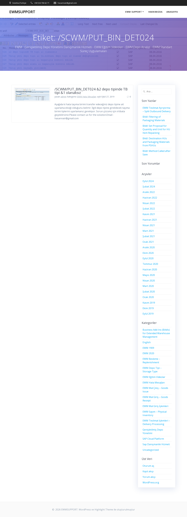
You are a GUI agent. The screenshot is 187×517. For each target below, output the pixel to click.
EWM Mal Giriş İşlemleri (155, 406)
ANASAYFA (172, 11)
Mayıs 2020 (149, 275)
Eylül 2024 (148, 181)
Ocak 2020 (148, 297)
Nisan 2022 (149, 203)
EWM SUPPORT (133, 11)
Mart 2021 (148, 230)
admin (63, 96)
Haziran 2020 (150, 269)
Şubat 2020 (149, 291)
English (147, 342)
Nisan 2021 (149, 225)
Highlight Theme (104, 509)
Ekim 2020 (148, 253)
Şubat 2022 (149, 208)
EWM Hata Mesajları (86, 96)
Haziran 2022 (150, 197)
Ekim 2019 (148, 308)
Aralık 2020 (149, 247)
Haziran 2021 (150, 219)
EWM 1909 (148, 347)
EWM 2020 (148, 353)
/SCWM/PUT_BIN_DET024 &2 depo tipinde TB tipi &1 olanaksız (91, 91)
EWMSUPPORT (22, 12)
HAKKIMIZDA (155, 11)
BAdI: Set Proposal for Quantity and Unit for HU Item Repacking (156, 129)
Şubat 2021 (149, 236)
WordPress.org (151, 482)
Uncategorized (151, 449)
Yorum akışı (149, 477)
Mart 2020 (148, 286)
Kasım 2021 (149, 214)
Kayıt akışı (148, 471)
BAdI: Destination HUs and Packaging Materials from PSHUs (156, 142)
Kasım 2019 (149, 302)
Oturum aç (148, 465)
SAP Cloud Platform (153, 438)
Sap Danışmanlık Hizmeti (156, 444)
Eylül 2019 (148, 313)
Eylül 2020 (148, 258)
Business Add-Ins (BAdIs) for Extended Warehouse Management (156, 333)
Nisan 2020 (149, 280)
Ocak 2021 (148, 241)
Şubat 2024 (149, 186)
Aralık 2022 (149, 192)
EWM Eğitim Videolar (154, 377)
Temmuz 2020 (150, 264)
